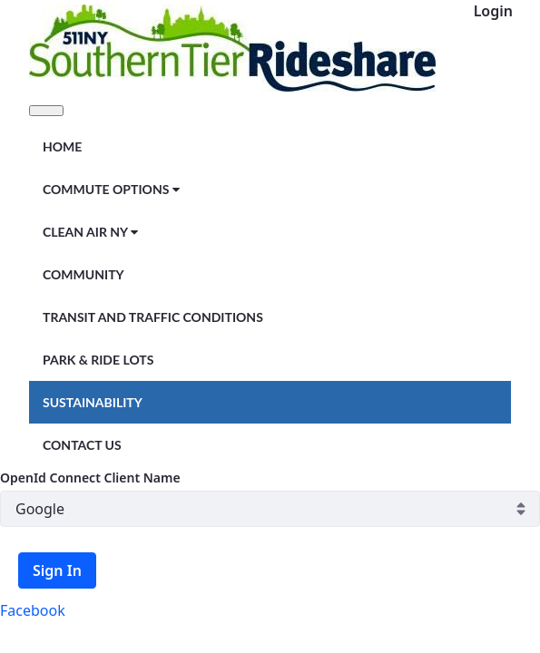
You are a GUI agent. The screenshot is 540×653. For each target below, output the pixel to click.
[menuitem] (62, 146)
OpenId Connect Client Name (90, 477)
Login (493, 11)
